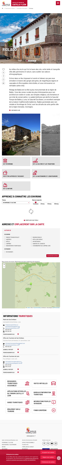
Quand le (8, 349)
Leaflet (28, 307)
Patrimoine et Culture (10, 8)
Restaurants (8, 252)
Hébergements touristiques (12, 245)
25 (43, 204)
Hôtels (7, 241)
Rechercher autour (52, 255)
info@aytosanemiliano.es (11, 325)
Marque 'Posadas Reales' (11, 237)
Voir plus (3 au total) (32, 220)
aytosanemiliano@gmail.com (12, 326)
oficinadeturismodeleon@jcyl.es (13, 361)
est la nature (7, 188)
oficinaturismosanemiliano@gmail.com (15, 343)
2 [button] (29, 60)
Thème (4, 200)
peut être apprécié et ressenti (13, 176)
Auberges (7, 239)
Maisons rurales (36, 237)
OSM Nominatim (56, 307)
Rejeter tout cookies (48, 457)
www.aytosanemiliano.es (12, 328)
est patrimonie (8, 164)
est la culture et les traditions (44, 164)
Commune (35, 204)
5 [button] (35, 60)
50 (49, 204)
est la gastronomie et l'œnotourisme (45, 176)
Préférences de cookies (48, 462)
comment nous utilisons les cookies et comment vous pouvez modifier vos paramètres (22, 459)
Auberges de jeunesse (38, 243)
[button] (4, 264)
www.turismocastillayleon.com (13, 363)
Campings (7, 243)
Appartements (36, 241)
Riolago (31, 8)
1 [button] (27, 60)
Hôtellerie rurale (37, 239)
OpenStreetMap (37, 307)
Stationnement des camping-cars (40, 245)
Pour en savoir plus (8, 334)
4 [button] (33, 60)
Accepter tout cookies (48, 452)
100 (56, 204)
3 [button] (31, 60)
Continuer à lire (15, 110)
